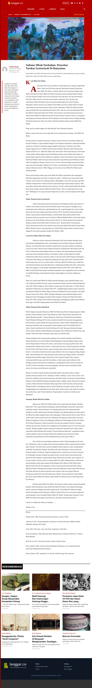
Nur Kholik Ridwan (68, 592)
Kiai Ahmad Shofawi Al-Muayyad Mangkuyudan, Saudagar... (45, 638)
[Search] (84, 8)
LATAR (41, 9)
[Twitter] (80, 3)
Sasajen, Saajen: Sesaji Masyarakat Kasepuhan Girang (11, 598)
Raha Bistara (6, 633)
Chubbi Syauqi (79, 14)
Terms (59, 675)
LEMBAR (52, 9)
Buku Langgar (68, 668)
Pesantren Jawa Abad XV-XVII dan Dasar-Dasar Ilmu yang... (72, 598)
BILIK (63, 9)
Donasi (37, 668)
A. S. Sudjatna (6, 592)
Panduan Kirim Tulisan (41, 666)
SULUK (10, 14)
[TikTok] (82, 3)
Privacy (55, 675)
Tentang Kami (68, 666)
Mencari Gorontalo (71, 635)
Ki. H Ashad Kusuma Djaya (41, 592)
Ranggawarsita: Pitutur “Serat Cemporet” (13, 636)
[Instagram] (75, 3)
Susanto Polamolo (68, 633)
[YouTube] (72, 3)
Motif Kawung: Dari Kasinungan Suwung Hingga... (40, 598)
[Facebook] (77, 3)
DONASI (66, 3)
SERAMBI (30, 9)
